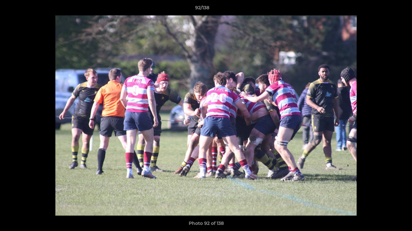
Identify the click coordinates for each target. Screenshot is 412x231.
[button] (385, 9)
